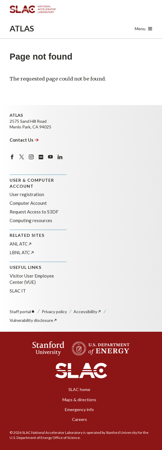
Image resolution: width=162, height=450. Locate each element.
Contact (24, 140)
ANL (21, 243)
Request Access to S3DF (34, 211)
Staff (22, 311)
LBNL (22, 252)
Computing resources (31, 220)
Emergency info (79, 409)
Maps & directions (79, 399)
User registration (27, 194)
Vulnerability (33, 320)
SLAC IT (18, 290)
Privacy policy (54, 311)
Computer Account (28, 203)
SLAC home (79, 389)
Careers (79, 419)
